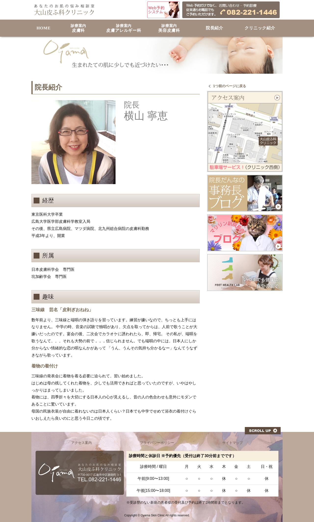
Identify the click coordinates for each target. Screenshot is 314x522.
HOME (44, 28)
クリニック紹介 (260, 28)
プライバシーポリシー (157, 443)
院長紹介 (214, 28)
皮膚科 (78, 28)
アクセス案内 (81, 443)
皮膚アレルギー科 (123, 28)
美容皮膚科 (169, 28)
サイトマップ (232, 443)
